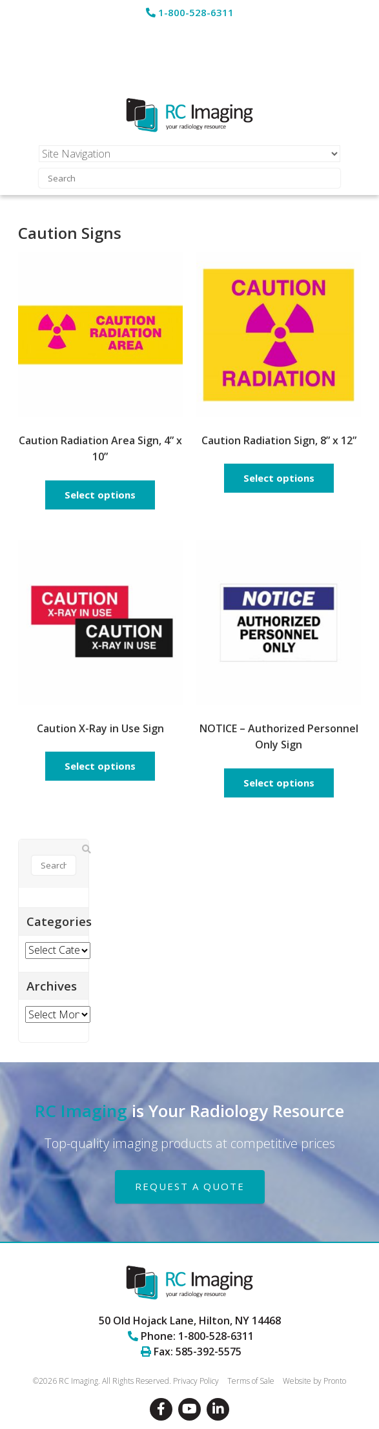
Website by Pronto (314, 1380)
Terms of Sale (250, 1380)
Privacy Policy (196, 1380)
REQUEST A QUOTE (190, 1186)
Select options (100, 494)
